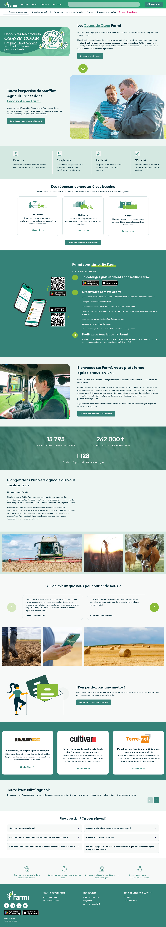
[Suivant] (154, 607)
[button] (90, 56)
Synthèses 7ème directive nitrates (101, 12)
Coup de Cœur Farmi (128, 12)
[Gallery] (83, 162)
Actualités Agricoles (75, 12)
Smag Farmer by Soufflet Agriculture (47, 12)
